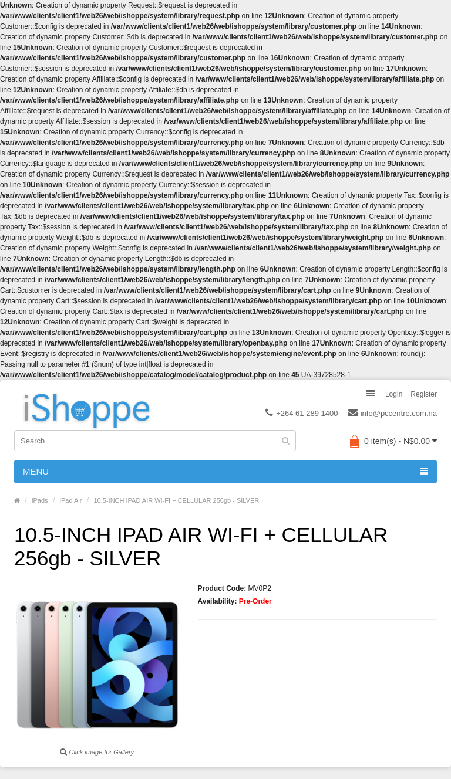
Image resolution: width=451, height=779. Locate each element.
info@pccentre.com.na (392, 413)
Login (393, 394)
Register (423, 394)
